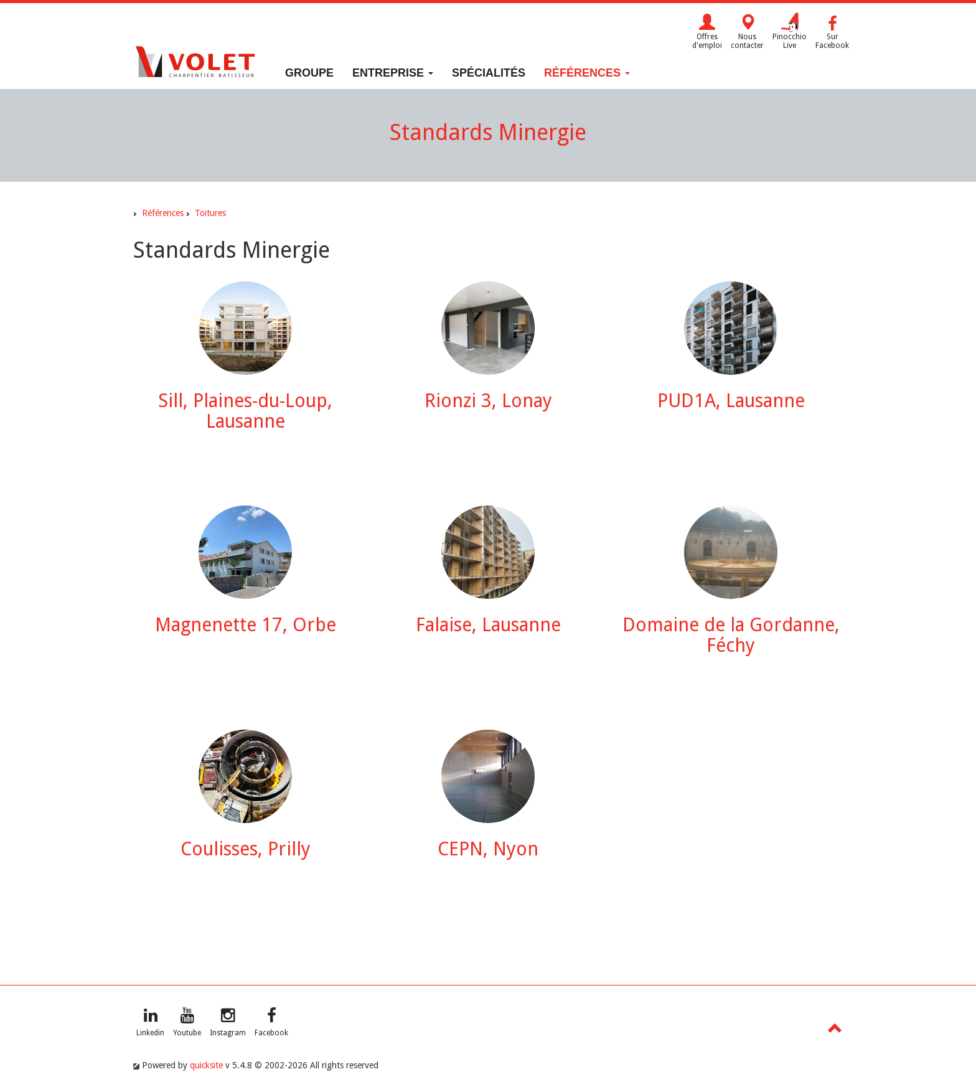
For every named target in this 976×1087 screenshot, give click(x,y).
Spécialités (488, 73)
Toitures (210, 213)
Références (587, 73)
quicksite (206, 1065)
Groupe (309, 73)
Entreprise (392, 73)
